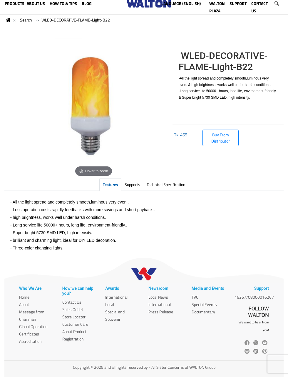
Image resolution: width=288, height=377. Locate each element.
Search (26, 20)
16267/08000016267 (254, 297)
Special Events (204, 304)
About (24, 304)
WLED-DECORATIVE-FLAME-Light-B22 (75, 20)
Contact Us (71, 302)
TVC (195, 297)
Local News (158, 297)
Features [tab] (110, 184)
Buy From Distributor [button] (220, 138)
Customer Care (75, 324)
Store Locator (74, 317)
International (116, 297)
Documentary (203, 312)
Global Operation (33, 326)
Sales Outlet (72, 309)
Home (24, 297)
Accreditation (30, 341)
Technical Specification (166, 184)
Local (109, 304)
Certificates (29, 334)
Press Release (160, 312)
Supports (132, 184)
